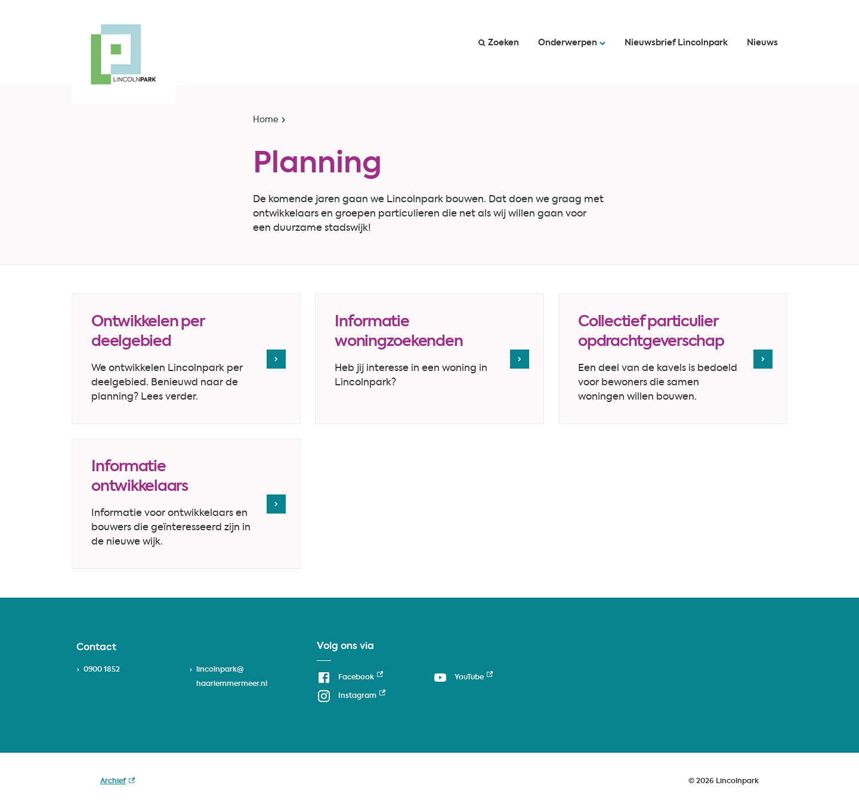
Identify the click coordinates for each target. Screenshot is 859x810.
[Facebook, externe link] (350, 677)
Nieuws (762, 43)
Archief (117, 781)
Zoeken (498, 43)
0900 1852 (102, 669)
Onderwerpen (571, 43)
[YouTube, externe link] (463, 677)
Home (266, 120)
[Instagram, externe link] (351, 696)
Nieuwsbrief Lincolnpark (676, 43)
